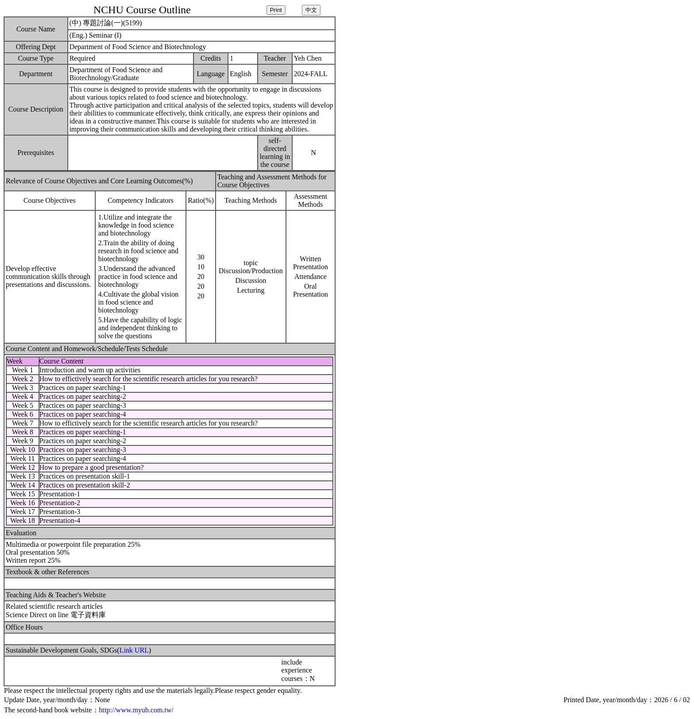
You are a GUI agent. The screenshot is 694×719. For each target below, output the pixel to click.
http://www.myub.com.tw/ (136, 710)
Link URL (134, 650)
